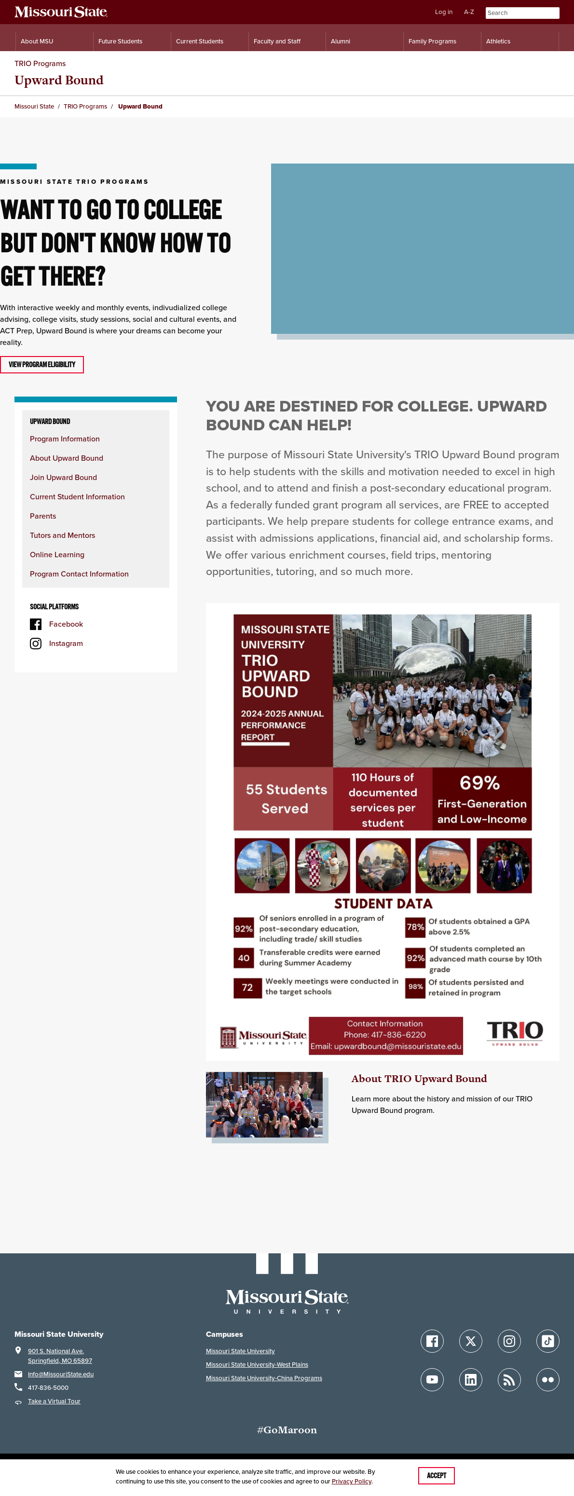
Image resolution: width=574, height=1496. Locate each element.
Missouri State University (240, 1351)
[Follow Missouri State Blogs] (509, 1379)
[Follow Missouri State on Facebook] (432, 1341)
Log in (443, 11)
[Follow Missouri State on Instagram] (509, 1341)
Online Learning (57, 554)
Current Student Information (77, 496)
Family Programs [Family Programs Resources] (432, 41)
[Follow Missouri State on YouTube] (432, 1379)
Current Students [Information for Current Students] (199, 41)
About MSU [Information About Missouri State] (37, 41)
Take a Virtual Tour (54, 1401)
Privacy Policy (351, 1481)
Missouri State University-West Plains (257, 1364)
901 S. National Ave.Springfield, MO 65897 (60, 1355)
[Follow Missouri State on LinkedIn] (470, 1379)
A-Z (469, 11)
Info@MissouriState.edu (61, 1374)
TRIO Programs (40, 63)
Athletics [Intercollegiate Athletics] (498, 41)
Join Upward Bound (63, 477)
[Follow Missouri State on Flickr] (548, 1379)
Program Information (65, 438)
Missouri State (34, 106)
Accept (436, 1475)
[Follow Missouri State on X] (470, 1341)
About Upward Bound (66, 458)
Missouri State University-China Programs (264, 1378)
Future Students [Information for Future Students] (120, 41)
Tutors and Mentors (62, 535)
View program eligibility (42, 364)
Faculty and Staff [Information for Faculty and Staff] (277, 41)
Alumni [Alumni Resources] (340, 41)
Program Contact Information (79, 573)
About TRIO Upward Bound (419, 1078)
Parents (43, 516)
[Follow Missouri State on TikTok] (548, 1341)
